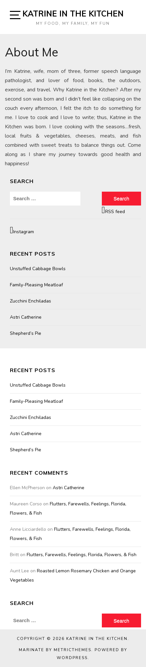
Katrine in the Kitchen (73, 13)
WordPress (72, 657)
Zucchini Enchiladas (30, 301)
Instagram (22, 230)
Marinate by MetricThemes (55, 649)
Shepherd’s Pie (25, 333)
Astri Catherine (26, 317)
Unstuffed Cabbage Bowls (38, 269)
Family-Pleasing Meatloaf (36, 285)
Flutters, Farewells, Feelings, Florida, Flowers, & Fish (81, 555)
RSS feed (113, 210)
